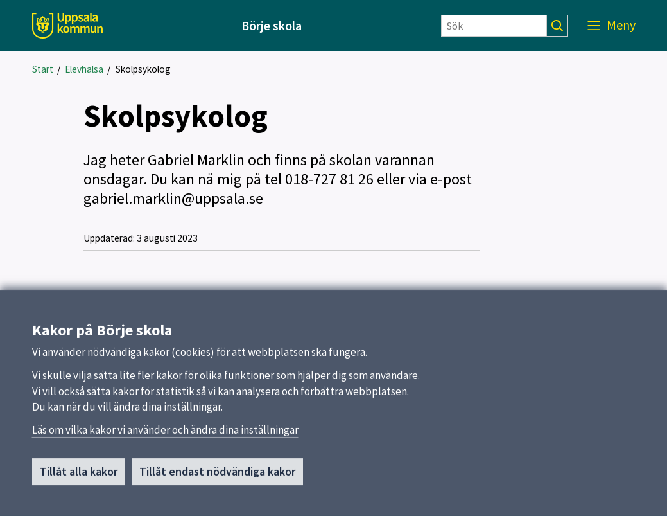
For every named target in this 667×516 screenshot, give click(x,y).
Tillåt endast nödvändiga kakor (217, 475)
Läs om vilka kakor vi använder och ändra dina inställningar (165, 434)
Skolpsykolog (143, 69)
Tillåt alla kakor (78, 475)
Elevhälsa (84, 69)
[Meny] (611, 26)
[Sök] (494, 26)
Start (42, 69)
